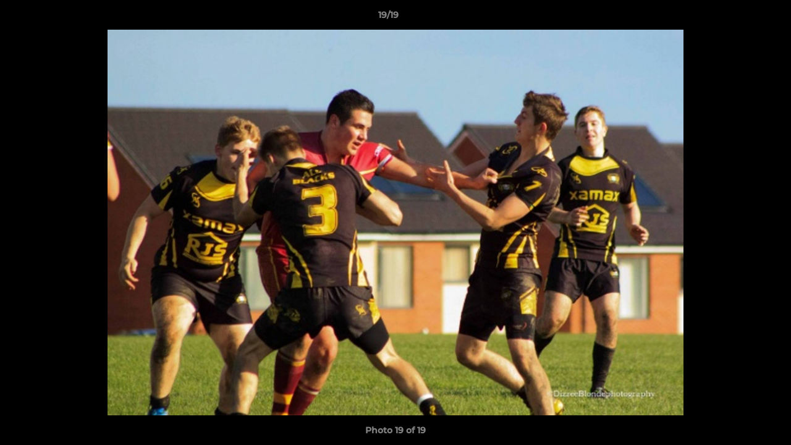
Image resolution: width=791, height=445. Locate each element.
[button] (739, 17)
